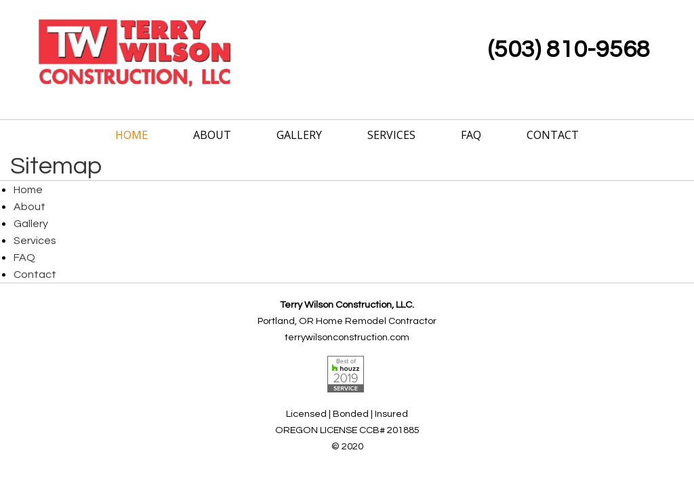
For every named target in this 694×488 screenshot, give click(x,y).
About (212, 134)
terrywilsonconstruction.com (347, 337)
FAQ (471, 134)
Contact (553, 134)
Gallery (299, 134)
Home (131, 134)
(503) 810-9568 (569, 49)
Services (391, 134)
